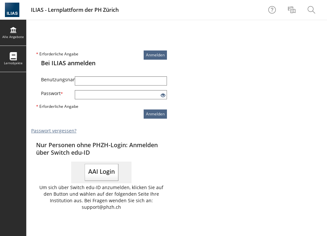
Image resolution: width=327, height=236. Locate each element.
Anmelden (155, 55)
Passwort (52, 93)
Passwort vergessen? (53, 131)
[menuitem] (292, 10)
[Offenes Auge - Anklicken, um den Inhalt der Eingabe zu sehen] (163, 95)
